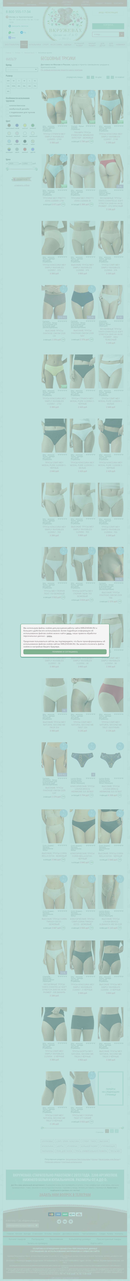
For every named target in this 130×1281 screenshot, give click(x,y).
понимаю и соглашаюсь (65, 652)
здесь (68, 633)
